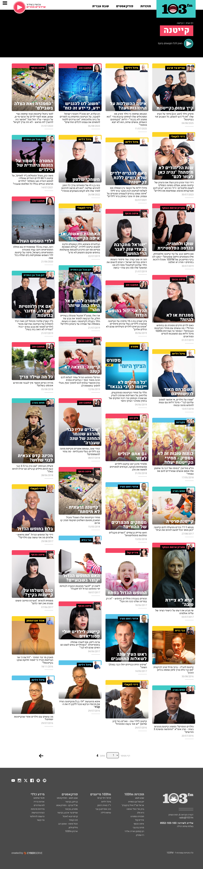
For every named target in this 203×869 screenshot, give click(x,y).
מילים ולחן (73, 827)
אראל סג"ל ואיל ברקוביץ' (133, 805)
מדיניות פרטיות (38, 809)
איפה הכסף (139, 824)
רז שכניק (140, 835)
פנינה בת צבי (138, 827)
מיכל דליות (106, 802)
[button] (145, 5)
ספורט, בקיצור (71, 809)
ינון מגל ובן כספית (136, 802)
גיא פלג (140, 813)
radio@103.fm (186, 818)
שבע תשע (139, 798)
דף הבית (189, 23)
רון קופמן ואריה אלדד (134, 831)
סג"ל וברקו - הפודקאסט (67, 805)
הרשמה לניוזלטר (37, 816)
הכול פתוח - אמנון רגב (68, 824)
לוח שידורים (39, 805)
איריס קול (139, 820)
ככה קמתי (73, 820)
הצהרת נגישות (38, 813)
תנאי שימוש (39, 798)
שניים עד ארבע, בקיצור (67, 813)
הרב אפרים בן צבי (103, 809)
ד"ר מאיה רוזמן (104, 805)
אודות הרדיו (39, 802)
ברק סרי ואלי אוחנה (135, 809)
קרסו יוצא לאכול (70, 816)
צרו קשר (41, 820)
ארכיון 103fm (71, 831)
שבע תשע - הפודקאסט (67, 798)
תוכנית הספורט (137, 816)
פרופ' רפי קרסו (104, 798)
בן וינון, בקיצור (71, 802)
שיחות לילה (106, 813)
